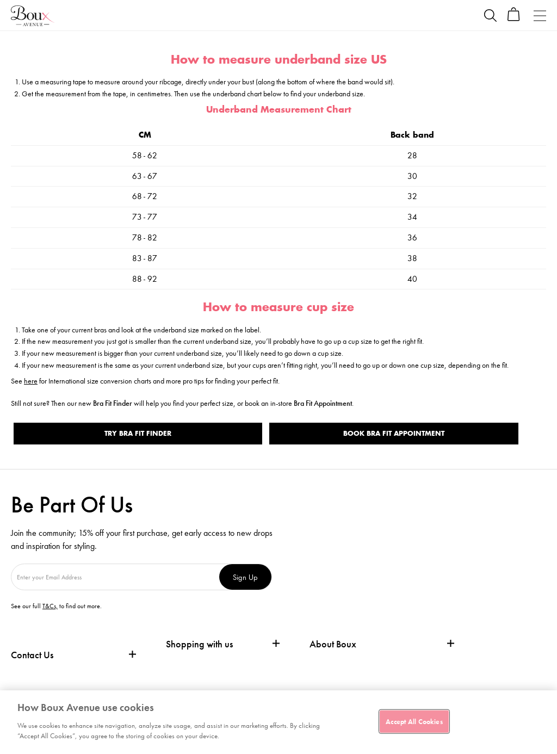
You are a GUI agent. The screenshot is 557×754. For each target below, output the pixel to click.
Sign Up (245, 577)
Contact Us (32, 654)
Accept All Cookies (414, 721)
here (31, 381)
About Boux (333, 644)
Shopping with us (199, 644)
